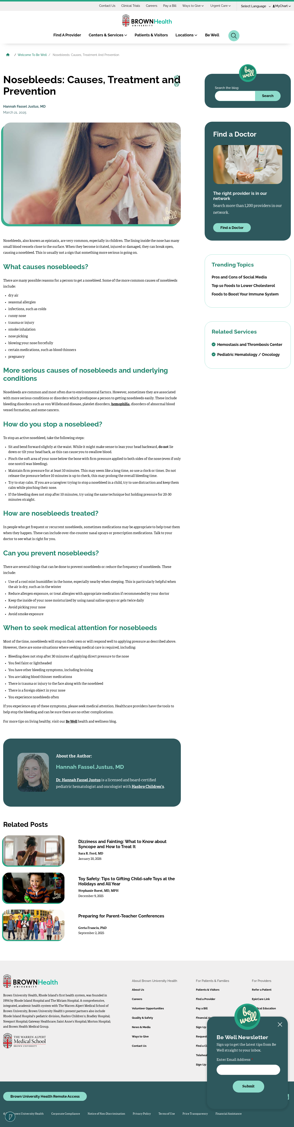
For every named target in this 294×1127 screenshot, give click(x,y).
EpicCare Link (261, 999)
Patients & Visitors (151, 35)
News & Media (141, 1027)
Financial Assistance (229, 1114)
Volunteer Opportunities (148, 1008)
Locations (186, 35)
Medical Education (264, 1008)
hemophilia (120, 404)
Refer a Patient (261, 989)
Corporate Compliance (65, 1114)
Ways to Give (193, 5)
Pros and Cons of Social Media (239, 277)
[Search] (234, 35)
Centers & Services (108, 35)
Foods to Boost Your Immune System (245, 294)
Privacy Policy (142, 1114)
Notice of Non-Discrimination (106, 1114)
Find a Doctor (232, 227)
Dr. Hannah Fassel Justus (78, 780)
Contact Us (107, 6)
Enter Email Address (233, 1060)
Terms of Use (166, 1114)
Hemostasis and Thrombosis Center (247, 344)
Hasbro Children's (148, 787)
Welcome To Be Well (32, 55)
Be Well (212, 35)
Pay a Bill (169, 6)
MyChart (282, 6)
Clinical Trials (130, 6)
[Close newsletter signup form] (280, 1025)
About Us (138, 989)
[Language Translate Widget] (254, 6)
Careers (151, 6)
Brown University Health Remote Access (45, 1096)
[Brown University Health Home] (8, 55)
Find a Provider (205, 999)
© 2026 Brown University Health (23, 1114)
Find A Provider (67, 35)
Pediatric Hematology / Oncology (246, 354)
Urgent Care (220, 5)
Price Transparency (195, 1114)
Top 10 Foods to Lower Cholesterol (243, 285)
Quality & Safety (142, 1017)
